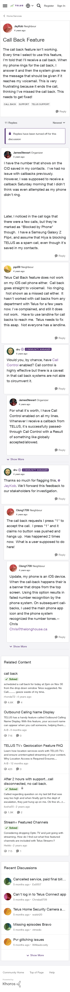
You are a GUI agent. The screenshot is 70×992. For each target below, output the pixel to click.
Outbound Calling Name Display (29, 712)
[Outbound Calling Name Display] (35, 721)
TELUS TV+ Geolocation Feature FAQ (33, 745)
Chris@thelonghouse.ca (28, 629)
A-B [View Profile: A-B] (6, 729)
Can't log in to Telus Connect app (39, 894)
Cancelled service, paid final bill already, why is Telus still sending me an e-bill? (39, 879)
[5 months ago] (21, 884)
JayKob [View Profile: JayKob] (18, 26)
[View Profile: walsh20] (7, 911)
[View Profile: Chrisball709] (7, 896)
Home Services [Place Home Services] (12, 15)
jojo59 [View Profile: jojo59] (16, 267)
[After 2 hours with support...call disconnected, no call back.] (35, 798)
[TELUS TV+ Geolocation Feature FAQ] (35, 754)
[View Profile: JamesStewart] (7, 154)
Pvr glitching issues (28, 939)
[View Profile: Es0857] (7, 881)
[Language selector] (29, 5)
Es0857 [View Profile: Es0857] (36, 884)
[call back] (35, 688)
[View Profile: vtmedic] (7, 926)
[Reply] (61, 111)
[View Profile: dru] (10, 351)
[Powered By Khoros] (35, 983)
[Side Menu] (5, 6)
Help (52, 972)
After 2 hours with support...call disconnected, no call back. (28, 781)
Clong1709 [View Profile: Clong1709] (22, 510)
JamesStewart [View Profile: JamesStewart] (21, 152)
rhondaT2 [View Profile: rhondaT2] (9, 696)
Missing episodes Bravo (32, 924)
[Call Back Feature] (19, 157)
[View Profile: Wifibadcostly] (7, 942)
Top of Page (37, 972)
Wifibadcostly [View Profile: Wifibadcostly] (40, 944)
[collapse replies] (35, 149)
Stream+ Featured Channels (26, 822)
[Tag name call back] (10, 104)
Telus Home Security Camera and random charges (39, 909)
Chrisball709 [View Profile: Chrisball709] (39, 899)
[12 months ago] (18, 763)
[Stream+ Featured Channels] (35, 836)
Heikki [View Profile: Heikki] (7, 845)
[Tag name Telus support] (40, 104)
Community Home (13, 972)
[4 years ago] (23, 696)
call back (11, 673)
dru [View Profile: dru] (18, 349)
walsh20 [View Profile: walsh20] (37, 914)
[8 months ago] (18, 730)
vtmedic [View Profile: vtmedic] (37, 929)
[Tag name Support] (24, 104)
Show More (15, 459)
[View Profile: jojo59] (7, 269)
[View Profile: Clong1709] (10, 512)
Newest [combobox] (59, 123)
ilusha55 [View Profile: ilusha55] (9, 806)
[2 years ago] (22, 806)
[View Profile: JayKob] (7, 28)
